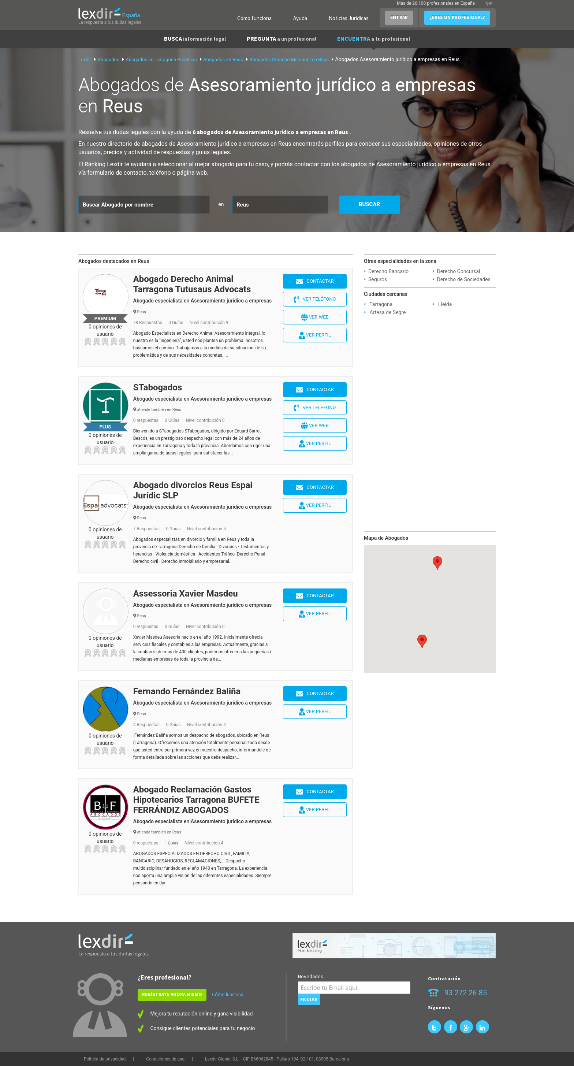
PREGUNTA (281, 38)
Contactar (315, 281)
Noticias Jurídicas (349, 18)
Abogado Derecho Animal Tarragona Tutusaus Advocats (192, 284)
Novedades (310, 976)
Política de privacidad (105, 1059)
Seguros (377, 279)
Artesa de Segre (387, 312)
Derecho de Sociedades (464, 279)
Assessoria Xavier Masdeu (185, 593)
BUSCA (195, 38)
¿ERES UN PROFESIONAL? (457, 17)
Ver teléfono (315, 299)
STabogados (157, 387)
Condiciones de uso (165, 1059)
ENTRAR (399, 17)
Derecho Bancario (388, 271)
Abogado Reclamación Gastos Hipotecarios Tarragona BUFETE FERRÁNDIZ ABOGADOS (196, 799)
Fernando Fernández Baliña (187, 691)
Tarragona (380, 304)
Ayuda (300, 18)
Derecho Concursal (458, 271)
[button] (422, 641)
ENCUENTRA (373, 38)
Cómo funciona (254, 18)
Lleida (445, 304)
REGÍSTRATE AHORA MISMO (172, 994)
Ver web (315, 317)
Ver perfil (315, 335)
